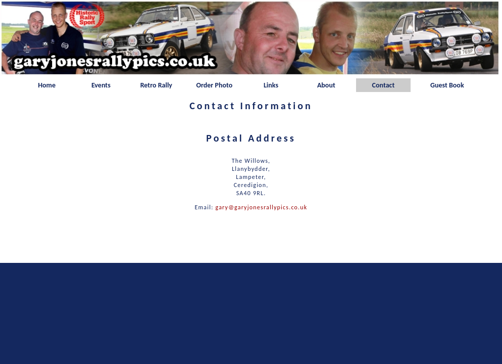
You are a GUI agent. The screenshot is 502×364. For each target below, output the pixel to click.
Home (47, 85)
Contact (383, 85)
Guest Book (447, 85)
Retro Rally (156, 85)
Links (271, 85)
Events (101, 85)
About (326, 85)
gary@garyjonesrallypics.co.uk (262, 207)
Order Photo (214, 85)
